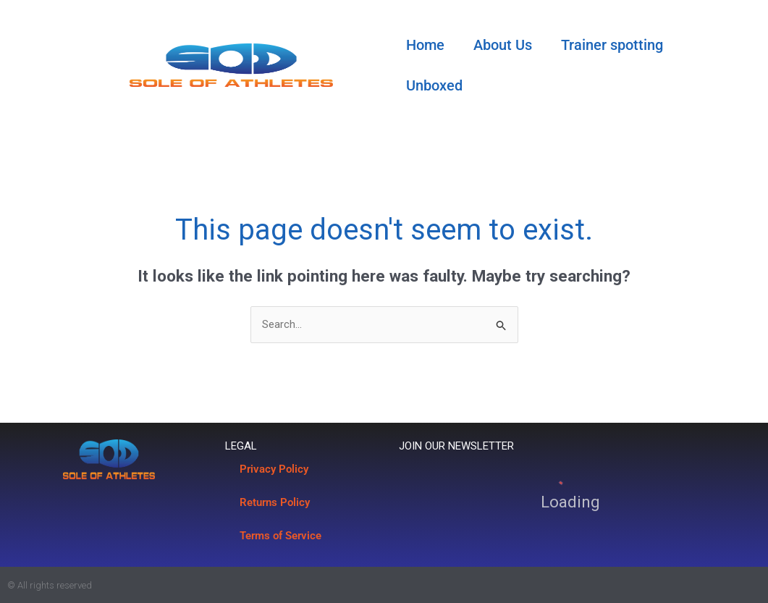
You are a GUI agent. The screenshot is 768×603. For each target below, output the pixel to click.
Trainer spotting (612, 45)
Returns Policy (275, 502)
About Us (502, 45)
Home (425, 45)
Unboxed (434, 85)
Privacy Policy (274, 469)
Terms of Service (280, 535)
